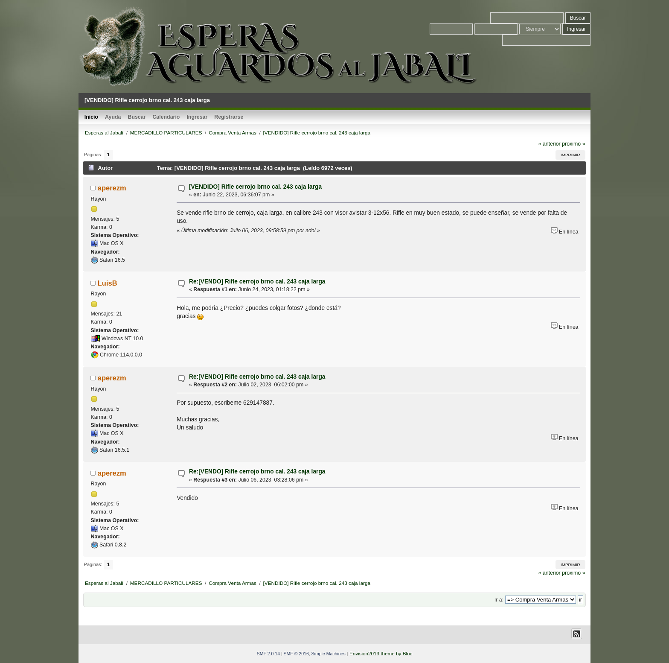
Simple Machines (328, 653)
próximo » (573, 144)
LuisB (107, 283)
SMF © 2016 (296, 653)
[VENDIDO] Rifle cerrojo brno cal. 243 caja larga (255, 187)
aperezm (112, 188)
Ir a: (498, 600)
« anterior (549, 144)
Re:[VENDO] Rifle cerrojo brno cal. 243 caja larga (257, 281)
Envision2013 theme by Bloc (380, 653)
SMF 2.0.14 (268, 653)
